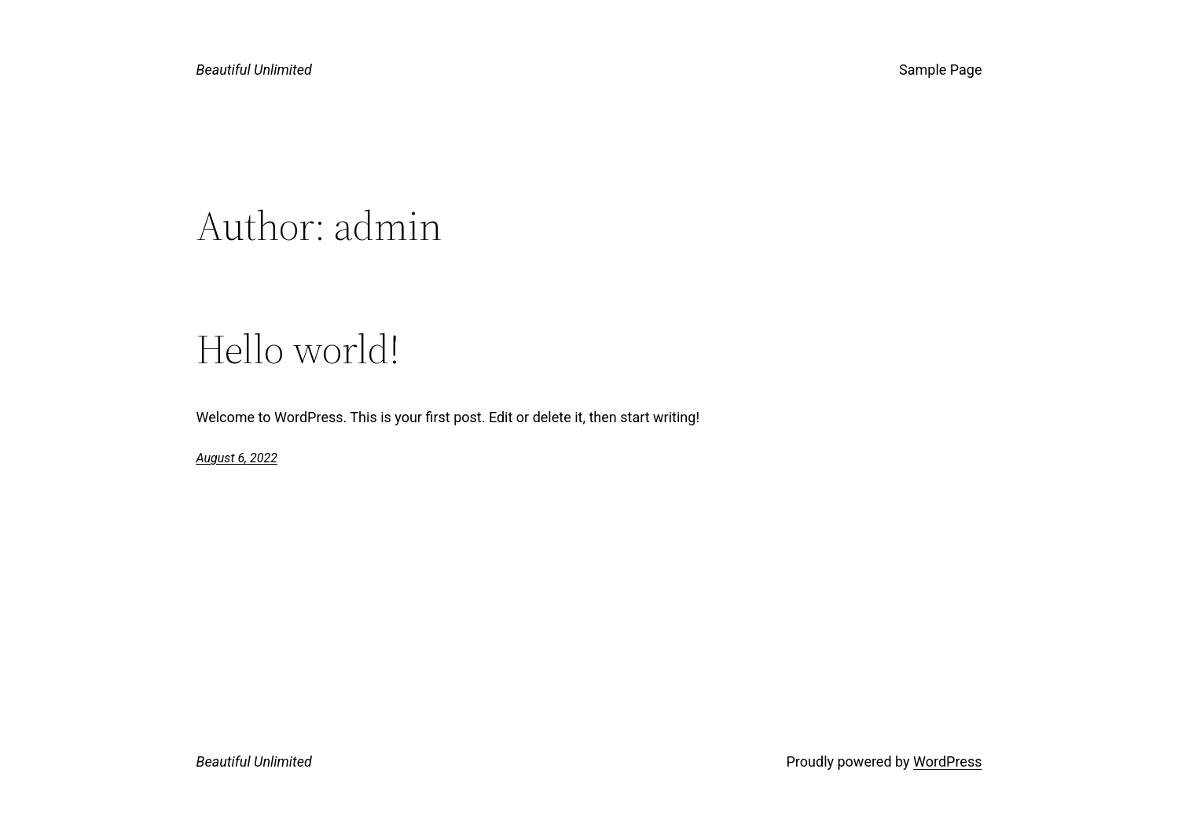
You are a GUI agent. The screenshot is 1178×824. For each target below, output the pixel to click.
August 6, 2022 (236, 458)
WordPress (947, 761)
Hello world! (298, 349)
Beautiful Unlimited (254, 69)
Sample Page (940, 69)
